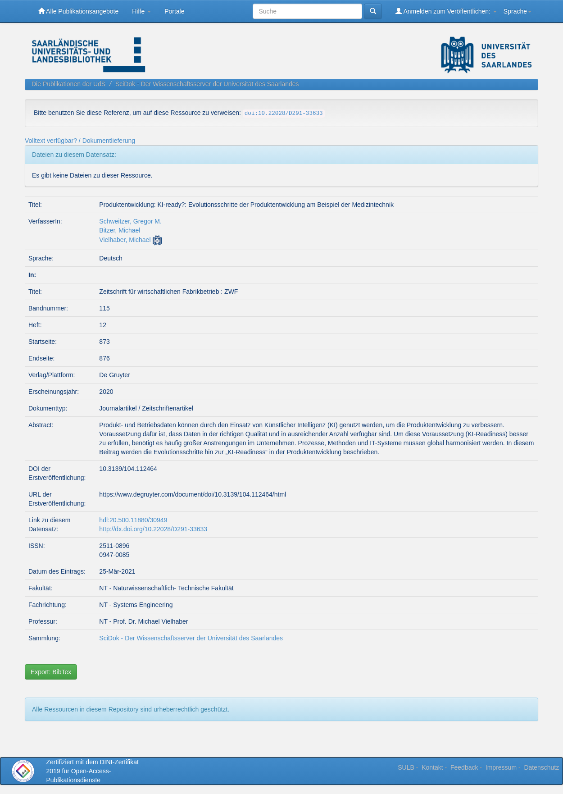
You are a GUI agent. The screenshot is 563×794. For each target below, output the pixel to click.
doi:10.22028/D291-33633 (284, 113)
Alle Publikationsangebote (78, 11)
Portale (174, 11)
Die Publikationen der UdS (68, 83)
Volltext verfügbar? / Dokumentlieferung (80, 140)
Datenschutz (541, 767)
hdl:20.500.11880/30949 (133, 520)
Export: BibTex (51, 671)
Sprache (517, 11)
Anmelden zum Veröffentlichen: (446, 11)
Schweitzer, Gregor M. (130, 221)
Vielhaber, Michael (124, 239)
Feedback (464, 767)
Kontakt (432, 767)
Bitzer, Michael (119, 230)
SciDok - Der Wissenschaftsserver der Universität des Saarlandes (207, 83)
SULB (406, 767)
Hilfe (141, 11)
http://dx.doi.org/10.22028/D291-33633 (153, 529)
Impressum (501, 767)
